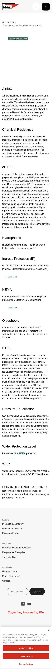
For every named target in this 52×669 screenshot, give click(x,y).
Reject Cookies (26, 656)
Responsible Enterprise (13, 552)
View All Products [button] (17, 591)
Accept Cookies (26, 648)
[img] (26, 612)
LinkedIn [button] (23, 604)
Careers (6, 581)
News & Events (9, 571)
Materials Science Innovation (16, 548)
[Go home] (3, 22)
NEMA (22, 453)
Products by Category (13, 524)
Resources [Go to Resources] (11, 22)
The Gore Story (9, 557)
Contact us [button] (37, 591)
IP (15, 453)
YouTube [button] (29, 604)
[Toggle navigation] (46, 7)
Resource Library (10, 533)
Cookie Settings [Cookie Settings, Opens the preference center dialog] (26, 664)
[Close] (49, 630)
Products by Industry (12, 528)
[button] (36, 6)
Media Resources (11, 576)
